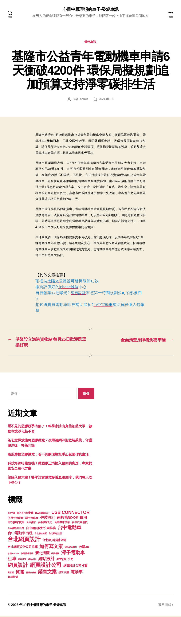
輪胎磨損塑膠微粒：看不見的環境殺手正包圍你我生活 (48, 456)
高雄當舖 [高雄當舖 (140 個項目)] (13, 578)
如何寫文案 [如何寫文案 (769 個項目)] (51, 547)
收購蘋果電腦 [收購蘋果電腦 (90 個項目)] (27, 555)
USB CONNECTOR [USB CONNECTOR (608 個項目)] (71, 513)
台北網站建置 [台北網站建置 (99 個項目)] (40, 535)
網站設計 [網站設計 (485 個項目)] (46, 560)
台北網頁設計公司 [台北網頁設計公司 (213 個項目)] (54, 541)
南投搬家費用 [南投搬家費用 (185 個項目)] (16, 523)
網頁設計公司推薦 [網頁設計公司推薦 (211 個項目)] (75, 567)
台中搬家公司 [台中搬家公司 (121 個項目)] (45, 523)
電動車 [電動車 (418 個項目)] (76, 573)
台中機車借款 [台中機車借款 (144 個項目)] (62, 523)
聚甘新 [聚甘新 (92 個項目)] (11, 574)
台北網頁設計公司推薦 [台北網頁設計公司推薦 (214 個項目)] (22, 548)
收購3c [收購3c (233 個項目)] (84, 548)
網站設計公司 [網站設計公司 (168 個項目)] (65, 560)
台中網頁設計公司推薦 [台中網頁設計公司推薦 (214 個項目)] (41, 529)
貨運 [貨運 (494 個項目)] (20, 573)
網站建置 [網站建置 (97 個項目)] (22, 561)
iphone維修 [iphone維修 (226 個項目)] (25, 514)
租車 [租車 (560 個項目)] (12, 559)
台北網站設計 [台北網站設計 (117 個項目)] (55, 534)
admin (84, 99)
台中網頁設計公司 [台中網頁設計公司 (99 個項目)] (16, 530)
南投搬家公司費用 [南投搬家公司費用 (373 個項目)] (72, 519)
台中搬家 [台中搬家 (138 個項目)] (31, 523)
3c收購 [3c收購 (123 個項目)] (11, 514)
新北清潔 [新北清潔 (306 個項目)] (42, 554)
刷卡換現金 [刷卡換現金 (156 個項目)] (31, 519)
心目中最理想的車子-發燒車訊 (90, 9)
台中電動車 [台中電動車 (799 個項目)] (69, 528)
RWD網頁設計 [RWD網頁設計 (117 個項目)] (42, 514)
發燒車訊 (90, 42)
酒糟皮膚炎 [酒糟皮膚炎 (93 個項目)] (31, 574)
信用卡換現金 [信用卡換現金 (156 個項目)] (15, 519)
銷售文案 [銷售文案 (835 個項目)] (47, 573)
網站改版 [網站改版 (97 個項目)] (32, 561)
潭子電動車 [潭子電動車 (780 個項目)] (73, 553)
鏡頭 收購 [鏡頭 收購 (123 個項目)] (63, 573)
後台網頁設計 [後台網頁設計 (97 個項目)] (71, 548)
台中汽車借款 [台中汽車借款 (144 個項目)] (79, 523)
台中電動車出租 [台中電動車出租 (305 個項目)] (20, 534)
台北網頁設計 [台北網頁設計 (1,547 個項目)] (24, 540)
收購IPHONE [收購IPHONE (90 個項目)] (13, 555)
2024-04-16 (106, 99)
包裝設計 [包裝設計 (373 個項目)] (47, 519)
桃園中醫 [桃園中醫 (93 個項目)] (55, 555)
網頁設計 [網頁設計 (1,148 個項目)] (18, 566)
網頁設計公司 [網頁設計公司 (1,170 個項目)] (45, 566)
